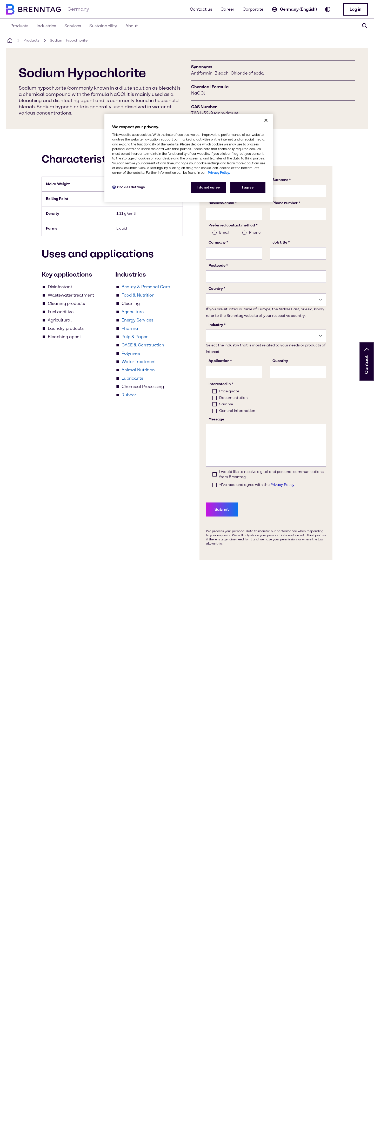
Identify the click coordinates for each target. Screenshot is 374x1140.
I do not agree (208, 187)
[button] (355, 9)
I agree (247, 187)
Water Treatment (139, 361)
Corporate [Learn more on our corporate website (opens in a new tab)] (253, 9)
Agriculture (133, 311)
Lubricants (132, 378)
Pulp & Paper (135, 336)
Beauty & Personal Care (146, 286)
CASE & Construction (143, 345)
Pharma (130, 328)
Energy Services (137, 320)
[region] (188, 158)
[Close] (266, 120)
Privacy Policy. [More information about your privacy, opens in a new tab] (219, 173)
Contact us (201, 9)
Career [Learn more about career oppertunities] (227, 9)
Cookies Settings (131, 187)
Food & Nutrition (138, 295)
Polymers (131, 353)
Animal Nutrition (138, 369)
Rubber (129, 394)
